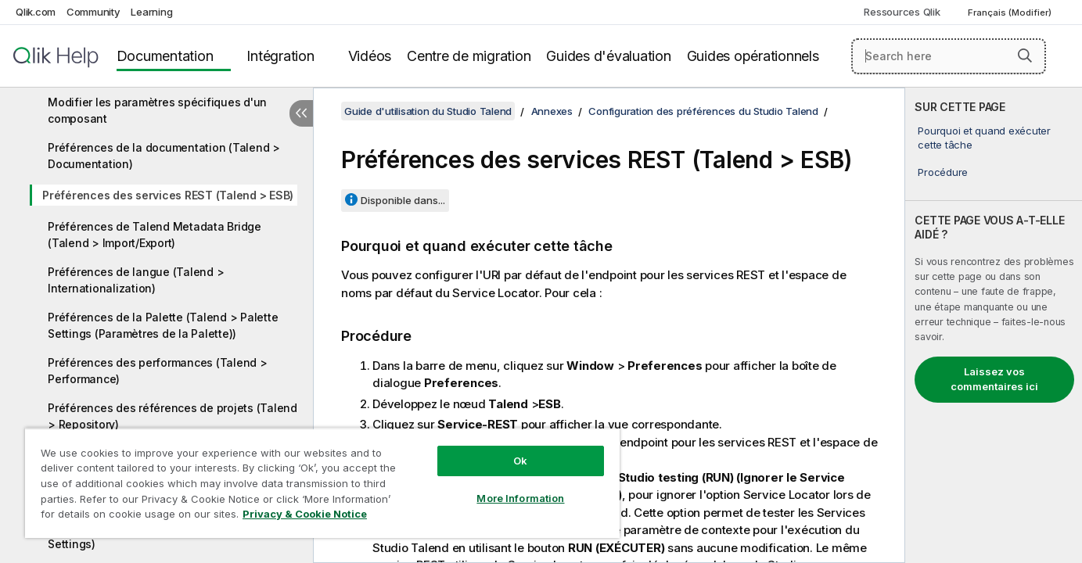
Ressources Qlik (902, 11)
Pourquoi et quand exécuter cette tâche (984, 137)
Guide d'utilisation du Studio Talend (428, 111)
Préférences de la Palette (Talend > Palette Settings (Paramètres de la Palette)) (163, 325)
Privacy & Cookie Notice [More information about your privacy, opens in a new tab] (305, 513)
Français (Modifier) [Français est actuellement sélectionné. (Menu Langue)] (1011, 12)
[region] (322, 483)
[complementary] (993, 325)
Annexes (552, 111)
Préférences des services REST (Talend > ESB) (167, 195)
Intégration (280, 56)
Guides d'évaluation (608, 56)
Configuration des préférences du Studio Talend (703, 111)
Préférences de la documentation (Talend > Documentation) (164, 155)
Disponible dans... (403, 200)
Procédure (943, 172)
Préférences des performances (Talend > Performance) (158, 370)
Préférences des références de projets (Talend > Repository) (172, 416)
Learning (151, 11)
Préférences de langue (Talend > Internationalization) (136, 280)
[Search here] (948, 56)
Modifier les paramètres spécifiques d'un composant (157, 110)
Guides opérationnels (753, 56)
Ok (520, 460)
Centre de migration (468, 56)
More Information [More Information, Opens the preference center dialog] (520, 498)
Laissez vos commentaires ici (994, 379)
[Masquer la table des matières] (301, 113)
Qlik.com (36, 11)
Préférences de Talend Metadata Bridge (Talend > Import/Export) (154, 234)
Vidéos (370, 56)
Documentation (165, 56)
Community (93, 11)
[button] (1025, 55)
